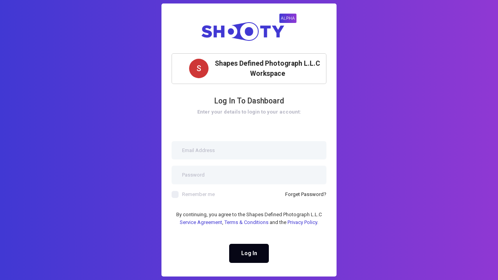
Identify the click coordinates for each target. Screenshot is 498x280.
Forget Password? (305, 194)
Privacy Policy (302, 222)
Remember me (193, 194)
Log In (249, 253)
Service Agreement (201, 222)
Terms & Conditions (246, 222)
